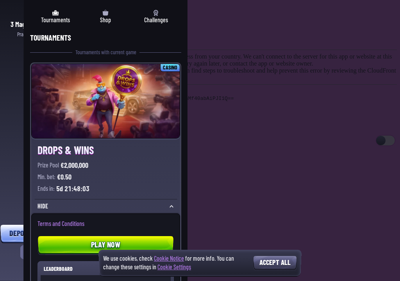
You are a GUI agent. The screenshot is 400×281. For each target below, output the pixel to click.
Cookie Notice (169, 258)
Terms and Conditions (61, 224)
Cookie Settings (174, 267)
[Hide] (171, 206)
